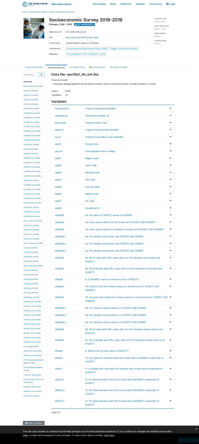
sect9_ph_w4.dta (31, 252)
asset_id (59, 129)
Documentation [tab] (77, 67)
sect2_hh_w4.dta (31, 95)
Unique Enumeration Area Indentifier (104, 136)
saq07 (58, 200)
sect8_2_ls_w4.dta (31, 229)
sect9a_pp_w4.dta (31, 297)
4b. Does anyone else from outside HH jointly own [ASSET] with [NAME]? (124, 229)
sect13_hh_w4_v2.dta (32, 350)
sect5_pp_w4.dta (31, 288)
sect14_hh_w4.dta (31, 207)
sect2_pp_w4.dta (31, 274)
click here (109, 435)
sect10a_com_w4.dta (32, 391)
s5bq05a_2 (60, 243)
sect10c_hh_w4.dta (32, 166)
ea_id (57, 136)
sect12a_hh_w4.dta (32, 193)
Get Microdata (84, 24)
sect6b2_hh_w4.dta (32, 131)
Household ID (92, 207)
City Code (90, 179)
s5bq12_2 (59, 390)
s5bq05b (59, 257)
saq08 (58, 207)
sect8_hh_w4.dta (31, 148)
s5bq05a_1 (60, 236)
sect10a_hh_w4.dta (32, 157)
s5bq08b (59, 329)
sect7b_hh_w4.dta (31, 395)
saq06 (58, 193)
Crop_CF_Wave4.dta (32, 374)
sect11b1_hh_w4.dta (32, 184)
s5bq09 (59, 350)
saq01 (58, 158)
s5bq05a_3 (60, 250)
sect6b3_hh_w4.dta (32, 135)
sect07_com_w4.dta (32, 333)
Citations (140, 4)
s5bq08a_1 (60, 307)
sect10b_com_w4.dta (32, 355)
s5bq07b (59, 297)
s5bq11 (58, 368)
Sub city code (92, 186)
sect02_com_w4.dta (32, 310)
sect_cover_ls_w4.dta (33, 220)
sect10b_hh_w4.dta (32, 162)
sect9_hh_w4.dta (31, 153)
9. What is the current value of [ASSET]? (107, 350)
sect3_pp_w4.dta (31, 279)
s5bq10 (58, 357)
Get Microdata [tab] (97, 67)
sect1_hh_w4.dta (31, 90)
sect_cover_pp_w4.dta (33, 265)
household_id (62, 108)
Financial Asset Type (96, 122)
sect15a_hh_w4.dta (32, 211)
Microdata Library (61, 4)
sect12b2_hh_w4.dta (32, 202)
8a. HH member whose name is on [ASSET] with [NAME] (115, 307)
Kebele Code (91, 193)
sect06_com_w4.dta (32, 328)
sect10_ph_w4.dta (31, 256)
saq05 (58, 186)
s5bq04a (59, 222)
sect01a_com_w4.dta (32, 301)
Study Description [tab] (34, 67)
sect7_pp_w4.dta (31, 292)
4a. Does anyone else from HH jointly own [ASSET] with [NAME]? (120, 222)
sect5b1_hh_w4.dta (32, 113)
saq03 (58, 172)
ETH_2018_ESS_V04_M (65, 12)
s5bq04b (59, 229)
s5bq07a (59, 286)
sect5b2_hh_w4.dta (32, 117)
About (113, 4)
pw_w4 (59, 151)
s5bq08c (59, 339)
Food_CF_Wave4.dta (32, 386)
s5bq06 (59, 279)
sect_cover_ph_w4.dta (33, 243)
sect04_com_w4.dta (32, 319)
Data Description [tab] (56, 67)
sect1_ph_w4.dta (31, 247)
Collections (125, 4)
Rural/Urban (91, 143)
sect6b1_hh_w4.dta (32, 126)
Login (170, 4)
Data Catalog (99, 4)
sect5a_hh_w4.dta (31, 108)
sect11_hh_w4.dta (31, 180)
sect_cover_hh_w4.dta (33, 86)
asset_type (60, 122)
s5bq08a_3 (60, 322)
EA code (89, 200)
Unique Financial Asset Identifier (102, 129)
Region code (91, 158)
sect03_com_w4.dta (32, 315)
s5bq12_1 (59, 379)
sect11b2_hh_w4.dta (32, 189)
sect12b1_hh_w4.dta (32, 198)
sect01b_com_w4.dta (32, 306)
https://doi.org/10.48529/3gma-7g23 (82, 37)
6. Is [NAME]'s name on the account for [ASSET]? (112, 279)
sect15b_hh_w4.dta (32, 216)
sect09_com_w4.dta (32, 342)
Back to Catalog (33, 423)
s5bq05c (59, 268)
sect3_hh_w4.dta (31, 99)
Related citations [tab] (118, 67)
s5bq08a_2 (60, 314)
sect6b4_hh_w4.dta (32, 139)
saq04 (58, 179)
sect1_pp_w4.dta (31, 270)
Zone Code (91, 165)
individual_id (61, 115)
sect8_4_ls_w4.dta (31, 238)
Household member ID (97, 115)
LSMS (51, 12)
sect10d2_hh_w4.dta (32, 175)
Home (25, 12)
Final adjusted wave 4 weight (100, 151)
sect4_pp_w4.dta (31, 283)
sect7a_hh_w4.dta (31, 144)
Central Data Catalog (38, 12)
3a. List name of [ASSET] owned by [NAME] (108, 214)
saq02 (58, 165)
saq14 (58, 143)
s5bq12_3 (59, 400)
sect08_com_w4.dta (32, 337)
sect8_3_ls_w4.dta (31, 234)
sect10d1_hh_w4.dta (32, 171)
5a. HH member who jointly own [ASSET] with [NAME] (114, 236)
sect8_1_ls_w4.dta (31, 225)
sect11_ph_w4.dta (31, 261)
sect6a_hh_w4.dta (31, 122)
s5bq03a (59, 214)
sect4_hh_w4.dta (31, 104)
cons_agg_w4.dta (31, 346)
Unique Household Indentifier (100, 108)
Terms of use (155, 4)
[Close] (196, 428)
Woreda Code (92, 172)
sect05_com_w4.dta (32, 324)
